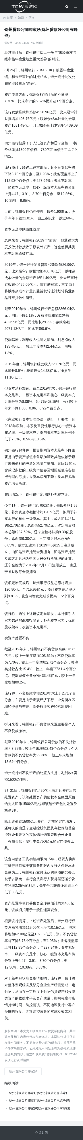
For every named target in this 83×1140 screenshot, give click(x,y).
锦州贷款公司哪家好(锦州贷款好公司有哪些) (39, 1108)
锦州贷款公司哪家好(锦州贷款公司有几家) (38, 1093)
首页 (10, 17)
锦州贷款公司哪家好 (23, 1071)
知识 (21, 17)
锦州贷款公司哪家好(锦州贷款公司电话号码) (39, 1100)
